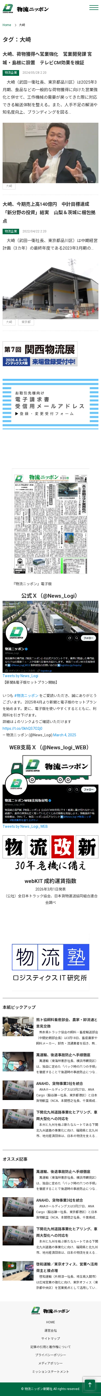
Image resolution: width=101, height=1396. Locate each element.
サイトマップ (50, 1339)
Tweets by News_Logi (20, 676)
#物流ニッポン (26, 696)
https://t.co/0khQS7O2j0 (22, 728)
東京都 (26, 322)
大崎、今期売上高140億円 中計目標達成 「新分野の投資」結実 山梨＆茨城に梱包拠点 (49, 212)
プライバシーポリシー (50, 1355)
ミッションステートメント (50, 1372)
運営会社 (50, 1330)
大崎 (9, 186)
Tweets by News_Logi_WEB (25, 826)
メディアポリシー (50, 1363)
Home (7, 25)
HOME (50, 1322)
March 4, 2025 (64, 735)
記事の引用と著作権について (50, 1347)
